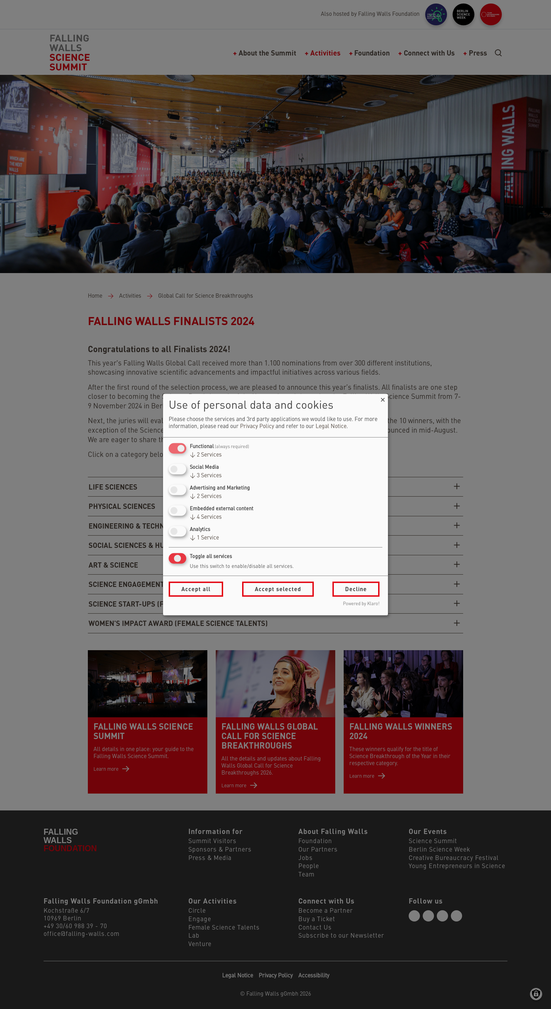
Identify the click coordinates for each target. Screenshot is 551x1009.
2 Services (206, 455)
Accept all (195, 589)
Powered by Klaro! (361, 604)
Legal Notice (331, 426)
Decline (356, 589)
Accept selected (278, 589)
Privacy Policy (257, 426)
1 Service (204, 538)
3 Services (206, 475)
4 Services (206, 517)
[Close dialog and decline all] (382, 398)
